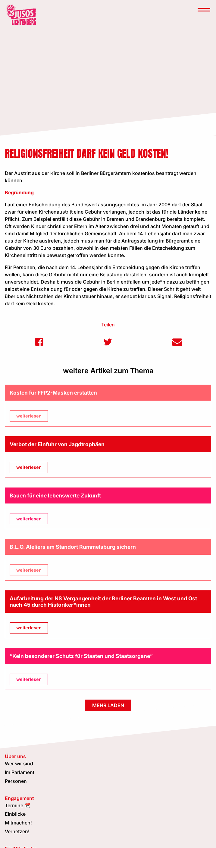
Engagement (19, 798)
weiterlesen (29, 415)
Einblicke (15, 814)
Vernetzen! (17, 831)
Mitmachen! (18, 823)
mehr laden (108, 705)
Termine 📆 (17, 805)
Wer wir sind (19, 764)
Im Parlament (19, 772)
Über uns (15, 756)
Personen (16, 781)
